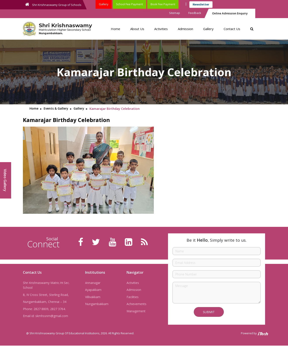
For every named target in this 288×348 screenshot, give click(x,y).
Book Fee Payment (163, 4)
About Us (137, 29)
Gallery (103, 4)
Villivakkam (92, 297)
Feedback (194, 13)
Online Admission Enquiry (230, 13)
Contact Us (232, 29)
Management (136, 311)
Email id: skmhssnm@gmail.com (45, 316)
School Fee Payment (129, 4)
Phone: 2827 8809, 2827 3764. (44, 309)
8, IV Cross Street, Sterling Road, (46, 295)
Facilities (133, 297)
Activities (161, 29)
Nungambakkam (96, 304)
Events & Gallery (56, 108)
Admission (185, 29)
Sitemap (174, 13)
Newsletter (201, 4)
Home (115, 29)
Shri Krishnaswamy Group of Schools (53, 4)
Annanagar (92, 283)
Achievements (136, 304)
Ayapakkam (93, 290)
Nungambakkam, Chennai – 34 (44, 302)
